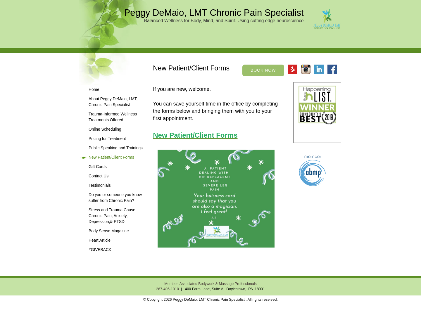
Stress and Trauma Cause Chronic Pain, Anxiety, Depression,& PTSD (112, 216)
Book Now (263, 70)
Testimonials (100, 185)
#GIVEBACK (100, 250)
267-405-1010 (167, 289)
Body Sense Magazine (109, 231)
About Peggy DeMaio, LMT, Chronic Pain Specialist (113, 102)
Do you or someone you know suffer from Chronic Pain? (115, 198)
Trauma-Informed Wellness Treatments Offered (113, 117)
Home (94, 89)
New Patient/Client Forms (111, 157)
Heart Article (100, 240)
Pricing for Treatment (107, 138)
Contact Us (98, 176)
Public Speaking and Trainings (116, 148)
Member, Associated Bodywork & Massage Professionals (210, 284)
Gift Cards (98, 167)
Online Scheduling (105, 129)
